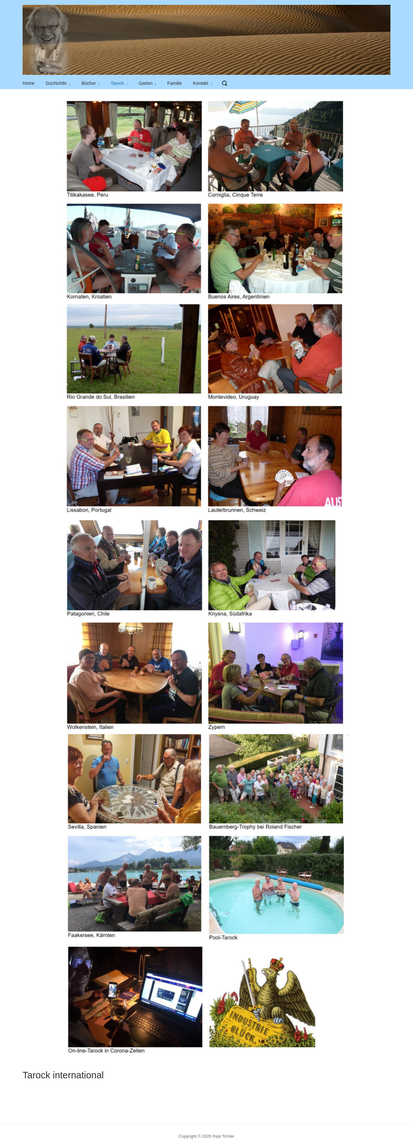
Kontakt (200, 83)
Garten (146, 83)
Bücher (89, 83)
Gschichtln (56, 83)
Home (29, 83)
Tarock (117, 83)
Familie (174, 83)
